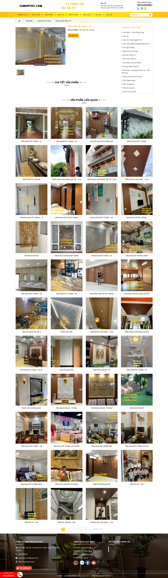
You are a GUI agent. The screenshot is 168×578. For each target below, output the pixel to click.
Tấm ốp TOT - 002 (31, 522)
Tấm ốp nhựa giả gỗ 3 (31, 332)
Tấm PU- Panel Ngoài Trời (132, 40)
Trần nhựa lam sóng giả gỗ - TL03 (101, 179)
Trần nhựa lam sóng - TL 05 (136, 179)
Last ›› (89, 529)
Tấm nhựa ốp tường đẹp (101, 446)
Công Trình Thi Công (130, 51)
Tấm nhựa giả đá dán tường (66, 256)
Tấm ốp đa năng (128, 47)
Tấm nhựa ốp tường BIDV (31, 484)
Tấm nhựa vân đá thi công (66, 484)
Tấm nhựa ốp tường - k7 (136, 370)
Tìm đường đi (25, 568)
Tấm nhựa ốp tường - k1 (31, 141)
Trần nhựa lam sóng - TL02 (101, 332)
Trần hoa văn (66, 332)
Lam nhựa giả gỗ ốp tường (66, 217)
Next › (81, 529)
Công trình (73, 15)
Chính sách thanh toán (84, 554)
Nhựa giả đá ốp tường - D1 (101, 217)
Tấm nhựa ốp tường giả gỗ (136, 446)
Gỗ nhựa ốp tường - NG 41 (31, 370)
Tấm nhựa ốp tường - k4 (101, 256)
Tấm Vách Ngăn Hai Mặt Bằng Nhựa (136, 44)
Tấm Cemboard (128, 84)
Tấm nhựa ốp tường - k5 (31, 294)
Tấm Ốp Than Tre (129, 55)
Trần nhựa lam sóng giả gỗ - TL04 (66, 179)
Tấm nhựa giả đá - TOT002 (66, 408)
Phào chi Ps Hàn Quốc (31, 408)
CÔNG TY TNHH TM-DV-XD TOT (126, 549)
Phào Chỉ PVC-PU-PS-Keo (132, 77)
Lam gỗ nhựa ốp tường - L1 (31, 217)
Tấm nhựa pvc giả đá (31, 179)
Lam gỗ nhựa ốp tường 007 (101, 141)
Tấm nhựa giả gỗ (136, 408)
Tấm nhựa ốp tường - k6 (66, 294)
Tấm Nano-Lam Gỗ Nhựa (132, 63)
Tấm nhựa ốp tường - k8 (31, 446)
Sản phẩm (49, 15)
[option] (20, 73)
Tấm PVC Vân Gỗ (129, 92)
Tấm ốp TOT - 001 (136, 484)
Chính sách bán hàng (84, 551)
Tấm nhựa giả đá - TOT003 (101, 408)
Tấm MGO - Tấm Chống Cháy (133, 32)
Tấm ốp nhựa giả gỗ (101, 484)
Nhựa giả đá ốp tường (136, 141)
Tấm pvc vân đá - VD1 (66, 522)
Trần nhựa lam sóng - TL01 (101, 522)
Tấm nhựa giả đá (31, 256)
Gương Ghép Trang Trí (131, 66)
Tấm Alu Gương (128, 88)
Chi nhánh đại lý (82, 558)
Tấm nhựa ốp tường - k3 (66, 141)
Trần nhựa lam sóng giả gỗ (137, 332)
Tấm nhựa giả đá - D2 (101, 370)
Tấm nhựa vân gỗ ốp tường (101, 294)
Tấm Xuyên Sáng (129, 80)
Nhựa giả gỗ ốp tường (136, 217)
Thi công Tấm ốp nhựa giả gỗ (136, 294)
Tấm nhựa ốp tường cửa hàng (66, 446)
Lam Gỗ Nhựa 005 (66, 370)
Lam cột (126, 36)
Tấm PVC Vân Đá (129, 59)
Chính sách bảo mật (83, 548)
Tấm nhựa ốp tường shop (136, 256)
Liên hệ (73, 36)
